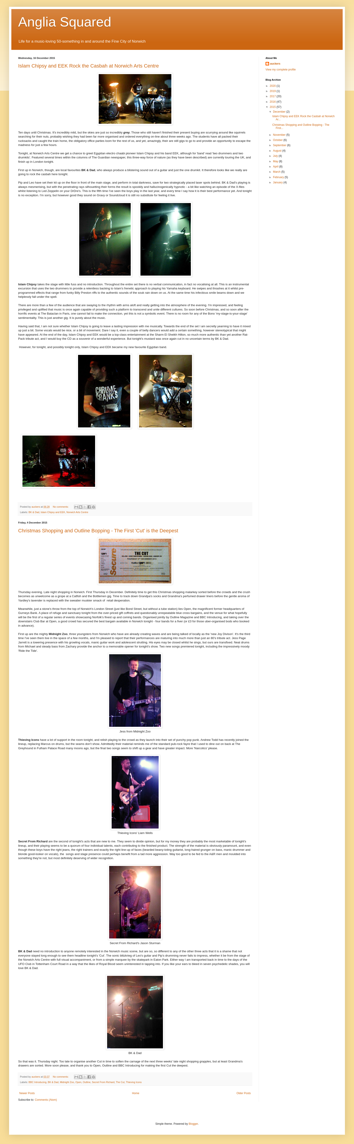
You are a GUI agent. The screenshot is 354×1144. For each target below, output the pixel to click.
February (279, 177)
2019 (273, 91)
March (277, 171)
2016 (273, 101)
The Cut (120, 1082)
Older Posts (243, 1093)
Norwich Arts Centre (77, 512)
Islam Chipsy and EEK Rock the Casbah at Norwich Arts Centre (88, 66)
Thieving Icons (134, 1082)
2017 (273, 96)
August (277, 150)
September (280, 145)
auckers (275, 63)
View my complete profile (281, 69)
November (279, 134)
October (278, 140)
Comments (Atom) (46, 1099)
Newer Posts (27, 1093)
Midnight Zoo (67, 1082)
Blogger (193, 1123)
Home (135, 1093)
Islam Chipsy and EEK (53, 512)
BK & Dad (34, 512)
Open (78, 1082)
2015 (273, 107)
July (276, 156)
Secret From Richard (103, 1082)
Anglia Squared (64, 21)
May (276, 161)
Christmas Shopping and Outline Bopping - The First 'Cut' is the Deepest (98, 530)
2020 (273, 85)
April (276, 166)
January (278, 182)
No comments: (61, 506)
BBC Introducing (38, 1082)
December (279, 111)
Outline (87, 1082)
